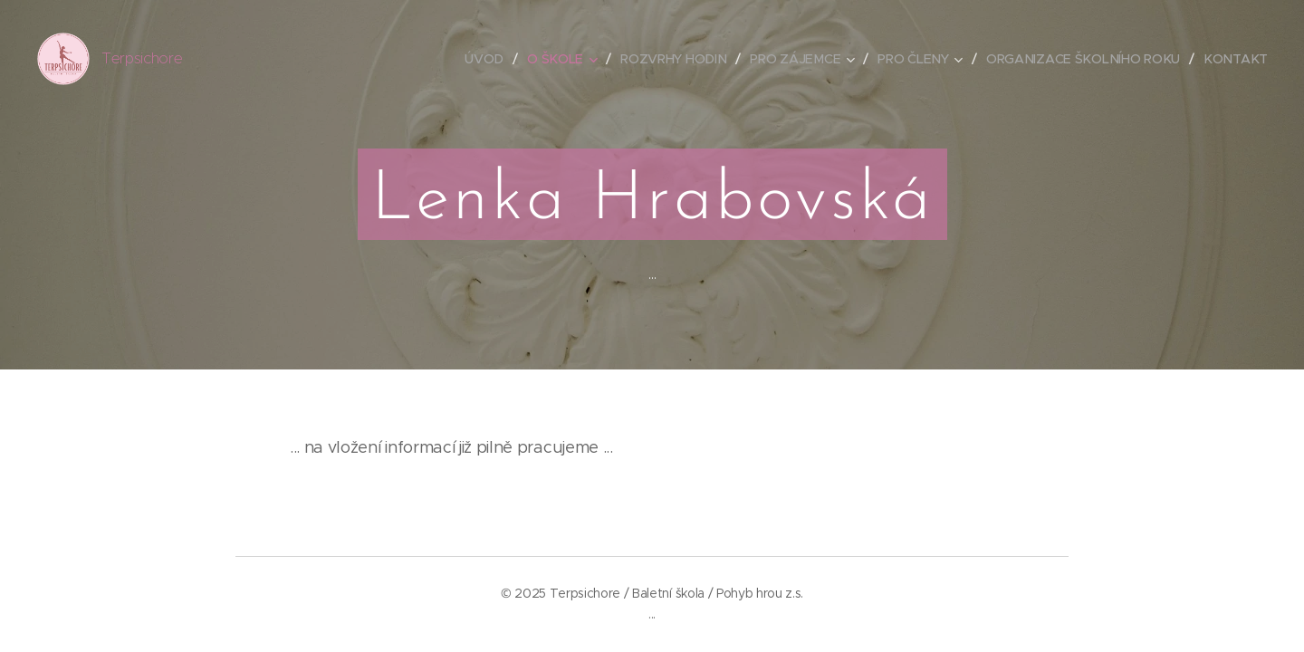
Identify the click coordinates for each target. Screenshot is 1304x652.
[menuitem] (488, 59)
